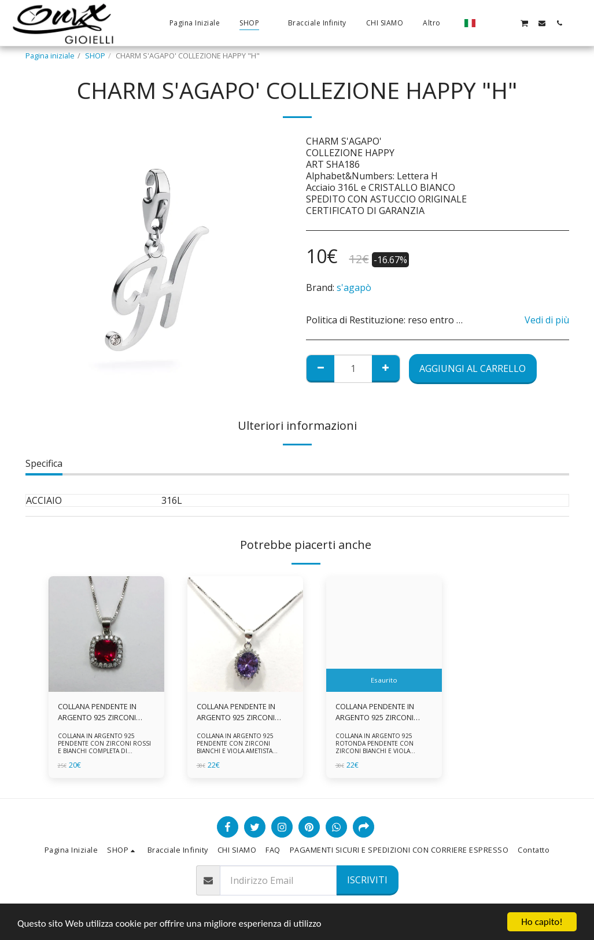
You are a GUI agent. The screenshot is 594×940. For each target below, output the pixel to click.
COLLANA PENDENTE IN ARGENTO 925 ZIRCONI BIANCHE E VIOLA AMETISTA (243, 712)
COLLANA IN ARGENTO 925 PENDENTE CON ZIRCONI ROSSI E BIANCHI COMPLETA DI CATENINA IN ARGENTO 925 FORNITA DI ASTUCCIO (104, 750)
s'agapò (354, 287)
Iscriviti (367, 879)
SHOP (95, 55)
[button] (489, 23)
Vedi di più (547, 320)
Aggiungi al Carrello (472, 368)
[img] (106, 634)
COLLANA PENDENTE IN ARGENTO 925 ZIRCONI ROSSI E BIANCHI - (97, 712)
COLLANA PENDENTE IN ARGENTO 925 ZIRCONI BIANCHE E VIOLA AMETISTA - (382, 712)
